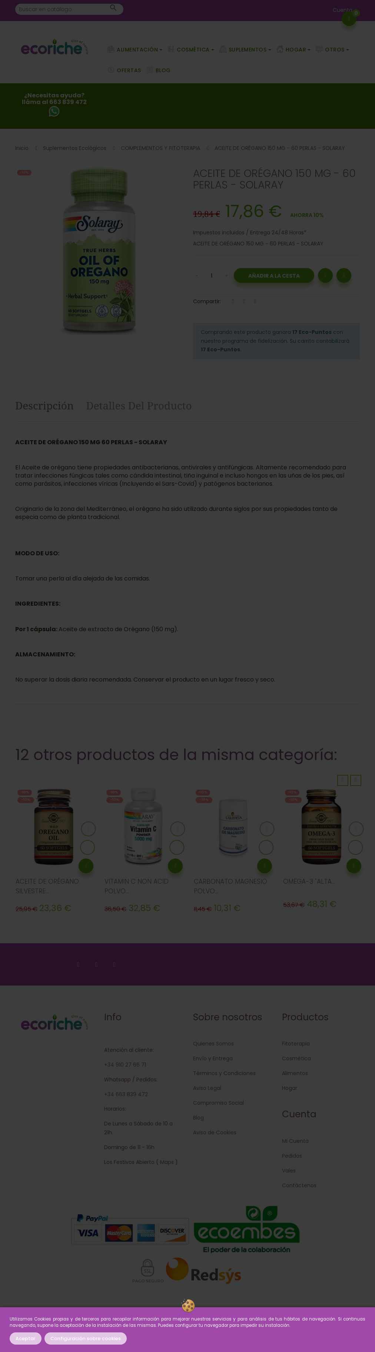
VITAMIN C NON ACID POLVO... (136, 886)
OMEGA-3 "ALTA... (309, 881)
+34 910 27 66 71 (125, 1064)
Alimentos (295, 1073)
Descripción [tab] (44, 405)
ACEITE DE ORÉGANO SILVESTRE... (47, 886)
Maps (166, 1162)
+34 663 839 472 (126, 1094)
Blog (198, 1117)
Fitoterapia (296, 1043)
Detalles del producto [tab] (139, 405)
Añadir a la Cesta (274, 276)
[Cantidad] (211, 275)
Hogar (289, 1088)
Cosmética (296, 1058)
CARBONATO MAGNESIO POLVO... (230, 886)
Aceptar (26, 1338)
